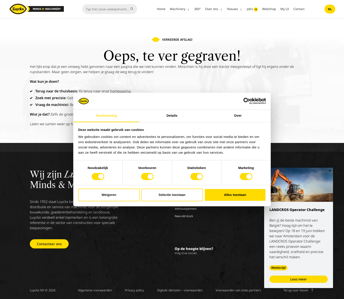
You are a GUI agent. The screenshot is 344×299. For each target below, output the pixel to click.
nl (330, 9)
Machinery (180, 9)
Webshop (269, 9)
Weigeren (109, 195)
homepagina (120, 91)
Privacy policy (134, 290)
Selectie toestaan (172, 195)
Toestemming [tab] (106, 115)
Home (161, 9)
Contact (299, 9)
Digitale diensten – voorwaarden (179, 290)
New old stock (184, 216)
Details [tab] (172, 115)
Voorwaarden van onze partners (238, 290)
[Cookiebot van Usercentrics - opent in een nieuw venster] (247, 101)
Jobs (252, 9)
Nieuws (234, 9)
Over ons (214, 9)
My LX (284, 9)
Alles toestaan (235, 195)
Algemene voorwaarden (95, 290)
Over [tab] (238, 115)
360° (197, 9)
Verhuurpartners (186, 209)
